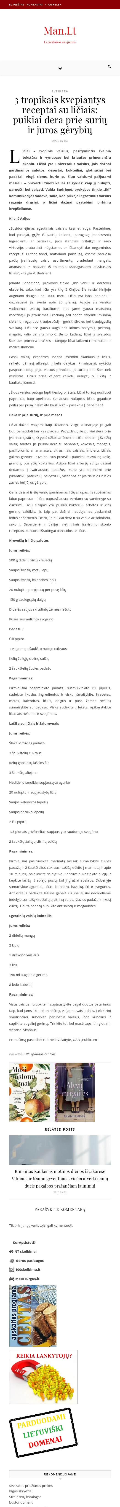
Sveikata (60, 91)
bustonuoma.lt (21, 1502)
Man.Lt (60, 30)
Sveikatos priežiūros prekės (31, 1485)
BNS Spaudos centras (39, 1054)
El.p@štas (16, 4)
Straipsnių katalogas (25, 1496)
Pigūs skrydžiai (20, 1491)
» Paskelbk (53, 4)
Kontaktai (35, 4)
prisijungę (22, 1225)
